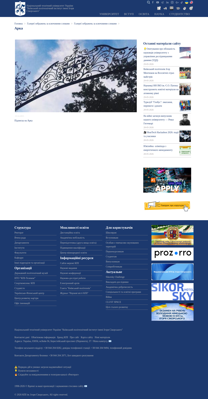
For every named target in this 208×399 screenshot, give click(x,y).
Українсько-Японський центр (29, 293)
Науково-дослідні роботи (73, 278)
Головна (18, 23)
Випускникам (113, 261)
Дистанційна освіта (70, 232)
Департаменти (21, 242)
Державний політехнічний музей (31, 273)
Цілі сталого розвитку (117, 307)
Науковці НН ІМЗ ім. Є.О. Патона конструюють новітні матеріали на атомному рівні (161, 89)
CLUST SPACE (113, 302)
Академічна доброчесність (119, 287)
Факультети (20, 252)
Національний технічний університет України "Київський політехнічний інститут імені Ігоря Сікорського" (50, 8)
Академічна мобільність (72, 237)
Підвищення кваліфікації (72, 247)
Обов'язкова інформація (43, 337)
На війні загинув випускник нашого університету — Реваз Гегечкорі (159, 120)
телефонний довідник (121, 348)
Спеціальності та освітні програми (123, 292)
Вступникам (112, 237)
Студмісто (19, 288)
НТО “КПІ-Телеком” (24, 278)
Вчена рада (20, 237)
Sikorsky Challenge (115, 277)
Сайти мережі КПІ (69, 263)
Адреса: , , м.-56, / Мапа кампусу (60, 341)
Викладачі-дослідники (117, 282)
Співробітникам (114, 266)
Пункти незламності (28, 370)
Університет (109, 14)
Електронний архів (69, 283)
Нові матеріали (102, 337)
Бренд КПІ (62, 337)
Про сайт (74, 337)
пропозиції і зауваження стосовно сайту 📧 (65, 386)
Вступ (129, 14)
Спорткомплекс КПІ (24, 283)
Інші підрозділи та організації (29, 262)
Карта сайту (87, 337)
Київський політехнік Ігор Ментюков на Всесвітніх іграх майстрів (159, 73)
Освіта (144, 14)
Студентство (179, 14)
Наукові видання (68, 268)
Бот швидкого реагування (80, 355)
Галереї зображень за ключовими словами (48, 23)
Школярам (111, 232)
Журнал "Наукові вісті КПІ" (74, 293)
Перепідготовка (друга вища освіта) (78, 242)
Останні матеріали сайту (162, 43)
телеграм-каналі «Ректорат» (65, 374)
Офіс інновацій (22, 303)
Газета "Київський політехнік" (75, 288)
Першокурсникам (115, 251)
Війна (109, 297)
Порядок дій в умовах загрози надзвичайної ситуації (44, 367)
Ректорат (18, 232)
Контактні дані (21, 337)
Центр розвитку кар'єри (26, 298)
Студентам (111, 256)
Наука (159, 14)
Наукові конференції (70, 273)
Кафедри (18, 257)
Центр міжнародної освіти (73, 252)
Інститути (19, 247)
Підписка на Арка (23, 120)
